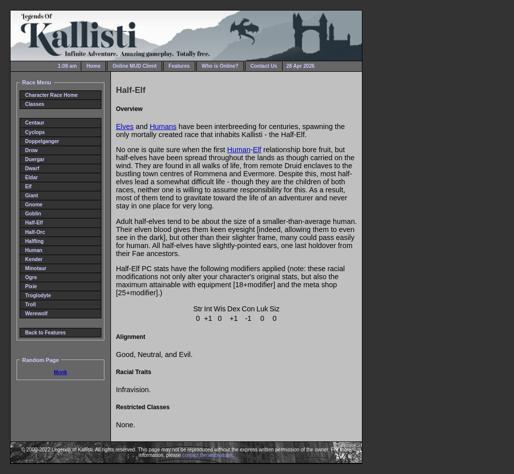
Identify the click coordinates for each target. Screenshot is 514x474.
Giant (31, 195)
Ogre (31, 277)
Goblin (33, 213)
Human (33, 250)
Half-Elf (34, 222)
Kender (34, 259)
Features (179, 66)
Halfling (34, 241)
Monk (60, 372)
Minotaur (36, 268)
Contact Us (263, 66)
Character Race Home (51, 95)
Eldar (31, 177)
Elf (28, 186)
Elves (125, 127)
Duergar (35, 159)
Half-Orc (35, 232)
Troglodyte (38, 295)
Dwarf (32, 168)
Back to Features (45, 332)
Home (93, 66)
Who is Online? (220, 66)
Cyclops (35, 132)
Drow (31, 150)
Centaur (34, 123)
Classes (34, 104)
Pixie (31, 286)
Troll (30, 304)
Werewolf (36, 313)
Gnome (34, 204)
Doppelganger (42, 141)
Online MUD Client (134, 66)
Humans (163, 127)
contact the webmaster (207, 455)
